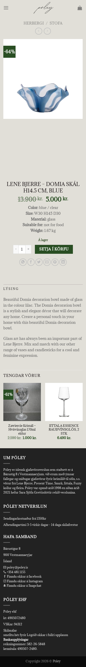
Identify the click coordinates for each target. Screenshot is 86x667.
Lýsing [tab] (11, 289)
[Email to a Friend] (47, 262)
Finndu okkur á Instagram (23, 581)
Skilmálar (10, 630)
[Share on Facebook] (31, 262)
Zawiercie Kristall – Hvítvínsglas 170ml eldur (22, 430)
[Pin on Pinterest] (55, 262)
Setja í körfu (53, 249)
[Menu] (6, 7)
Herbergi (34, 23)
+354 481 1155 (15, 572)
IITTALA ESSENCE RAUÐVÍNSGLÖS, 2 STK (64, 430)
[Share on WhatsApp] (23, 262)
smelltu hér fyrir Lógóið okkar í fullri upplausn (35, 635)
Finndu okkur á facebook (22, 576)
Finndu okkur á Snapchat (22, 586)
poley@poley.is (15, 567)
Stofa (56, 23)
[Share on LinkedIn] (63, 262)
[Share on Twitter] (39, 262)
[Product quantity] (22, 249)
